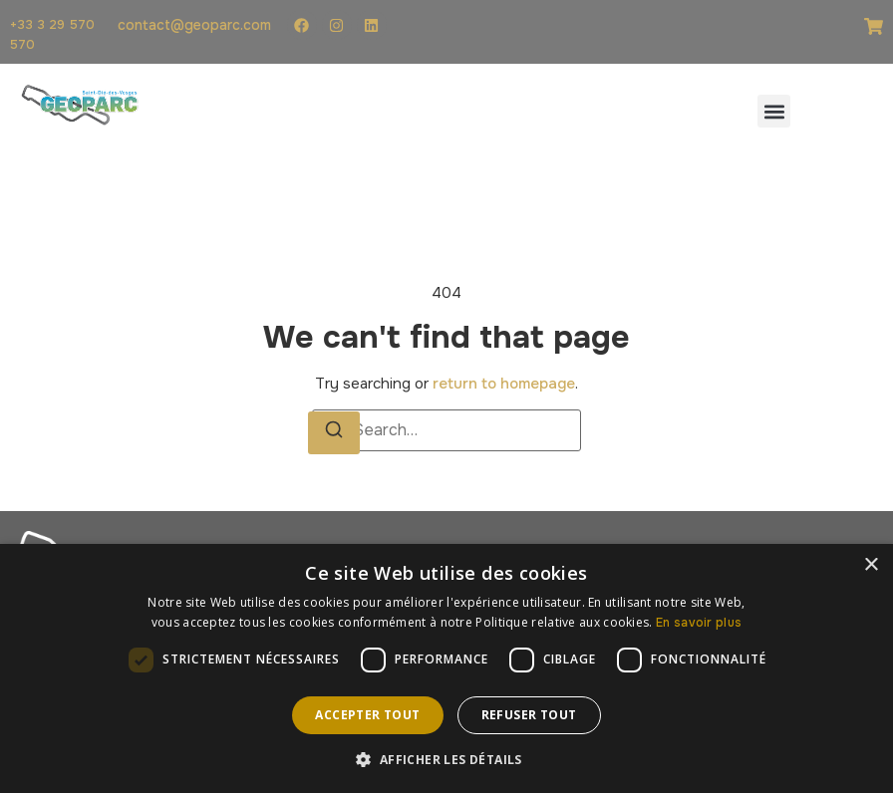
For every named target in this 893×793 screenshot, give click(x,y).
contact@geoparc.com (194, 25)
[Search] (334, 432)
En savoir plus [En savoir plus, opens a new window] (699, 623)
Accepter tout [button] (367, 714)
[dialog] (446, 668)
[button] (773, 111)
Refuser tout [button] (529, 714)
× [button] (870, 565)
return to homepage (504, 384)
